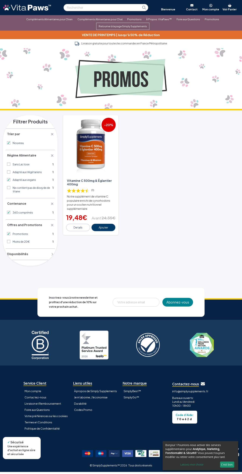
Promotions (134, 19)
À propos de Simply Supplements (95, 393)
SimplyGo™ (131, 399)
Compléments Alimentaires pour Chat (100, 19)
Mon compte (33, 393)
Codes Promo (83, 412)
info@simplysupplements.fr (190, 393)
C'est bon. (227, 464)
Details (78, 226)
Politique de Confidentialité (42, 430)
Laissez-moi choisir (192, 464)
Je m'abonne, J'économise (91, 399)
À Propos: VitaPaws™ (159, 19)
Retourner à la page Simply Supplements (123, 26)
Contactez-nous (35, 399)
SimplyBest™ (132, 393)
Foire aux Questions (188, 19)
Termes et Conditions (38, 424)
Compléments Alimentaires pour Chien (49, 19)
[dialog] (200, 455)
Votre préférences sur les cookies (46, 418)
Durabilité (80, 405)
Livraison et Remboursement (43, 405)
